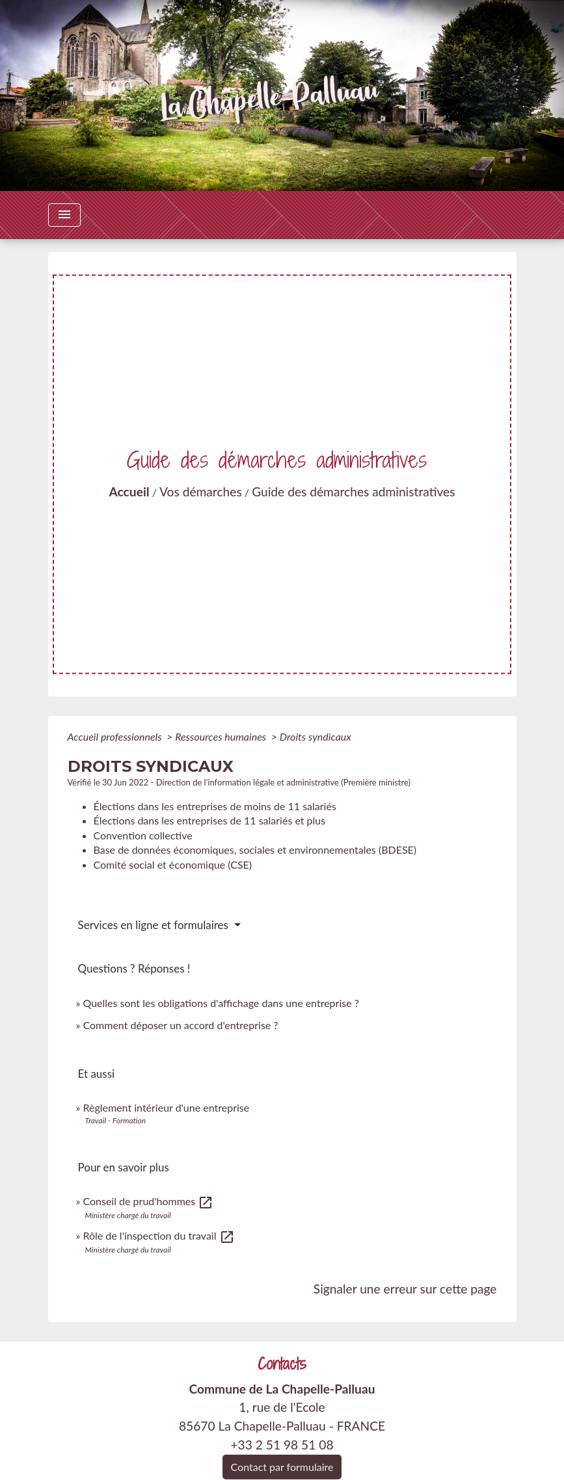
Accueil (129, 491)
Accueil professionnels (116, 736)
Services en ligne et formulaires (155, 925)
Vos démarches (200, 491)
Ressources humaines (222, 736)
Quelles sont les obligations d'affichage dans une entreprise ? (220, 1003)
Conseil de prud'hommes (148, 1201)
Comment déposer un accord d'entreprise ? (180, 1025)
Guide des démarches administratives (353, 491)
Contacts (282, 1364)
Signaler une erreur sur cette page (405, 1288)
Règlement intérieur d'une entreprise (166, 1107)
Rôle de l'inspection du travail (158, 1235)
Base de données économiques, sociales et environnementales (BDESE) (255, 849)
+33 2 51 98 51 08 (281, 1444)
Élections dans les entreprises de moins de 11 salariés (215, 806)
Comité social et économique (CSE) (173, 864)
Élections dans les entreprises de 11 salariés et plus (210, 820)
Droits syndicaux (315, 736)
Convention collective (143, 835)
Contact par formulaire (282, 1467)
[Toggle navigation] (64, 215)
